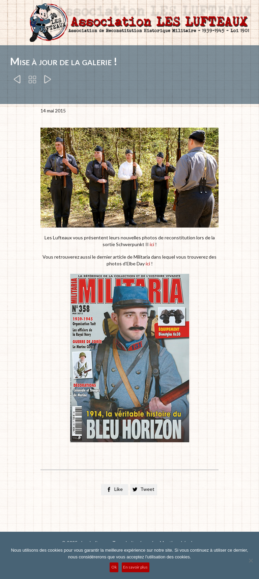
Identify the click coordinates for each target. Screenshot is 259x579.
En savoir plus (135, 567)
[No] (250, 560)
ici (152, 244)
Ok (114, 567)
